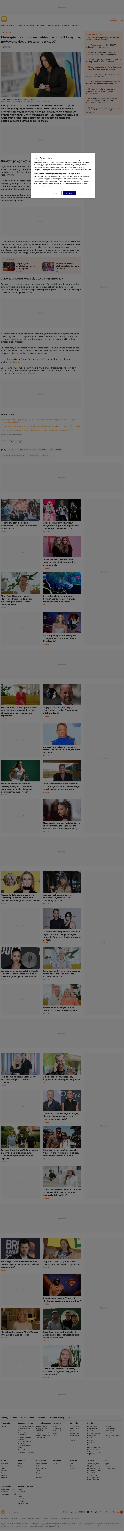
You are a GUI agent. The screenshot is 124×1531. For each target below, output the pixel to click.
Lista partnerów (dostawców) (42, 187)
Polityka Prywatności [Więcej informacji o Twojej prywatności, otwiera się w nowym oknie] (48, 171)
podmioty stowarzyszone (66, 160)
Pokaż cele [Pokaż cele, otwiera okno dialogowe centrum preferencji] (55, 193)
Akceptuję (69, 193)
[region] (63, 175)
